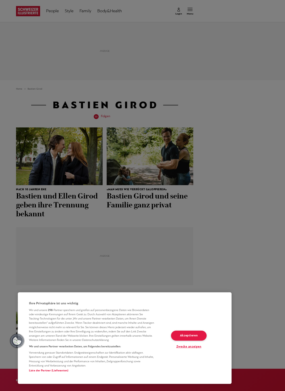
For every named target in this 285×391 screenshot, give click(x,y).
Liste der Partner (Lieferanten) (48, 370)
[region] (125, 338)
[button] (17, 341)
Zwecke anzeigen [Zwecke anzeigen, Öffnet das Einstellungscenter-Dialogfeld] (189, 346)
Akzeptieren (189, 335)
